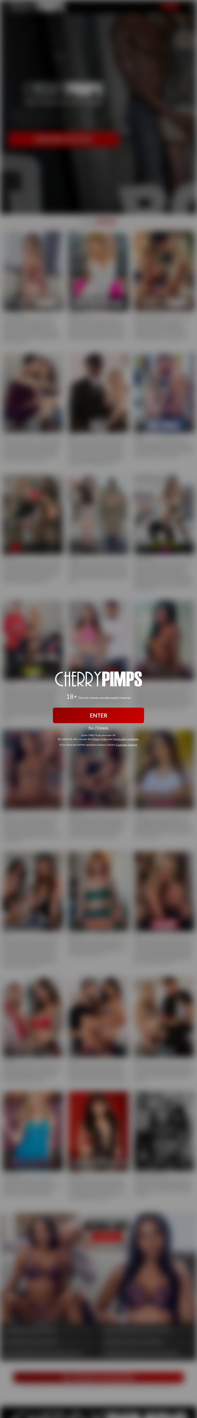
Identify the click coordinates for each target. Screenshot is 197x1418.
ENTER (98, 715)
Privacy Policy (100, 739)
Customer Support (126, 744)
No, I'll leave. (98, 728)
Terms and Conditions (125, 739)
